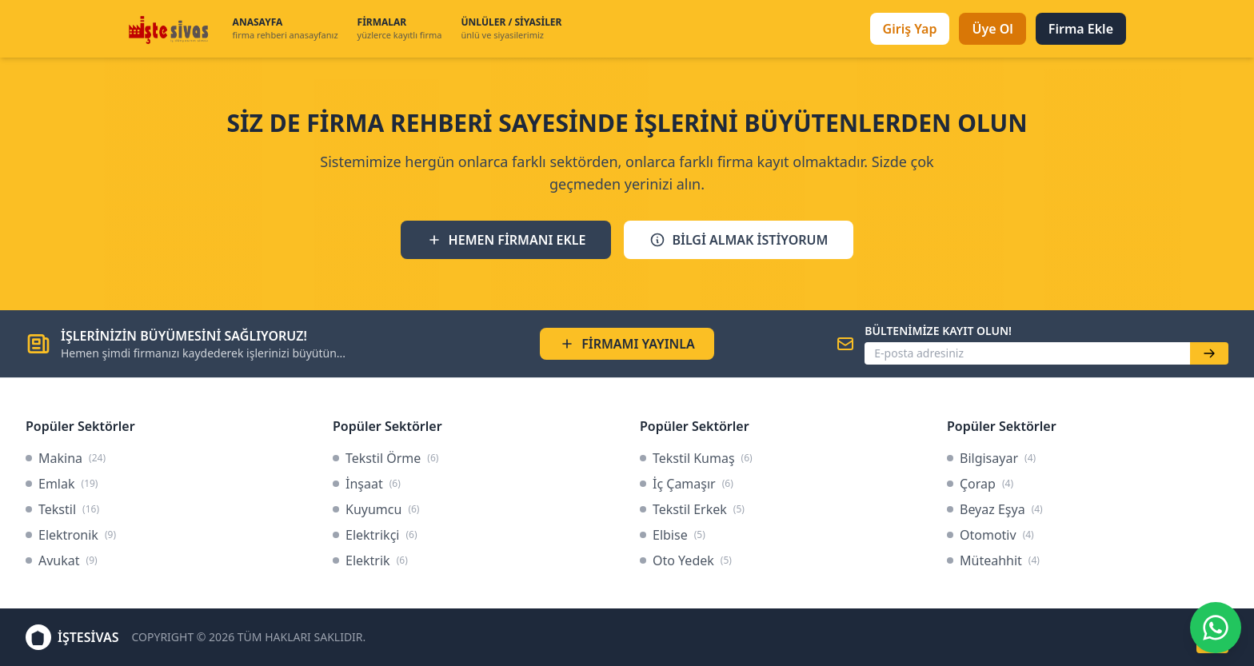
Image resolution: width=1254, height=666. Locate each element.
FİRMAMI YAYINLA (627, 344)
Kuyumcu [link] (376, 509)
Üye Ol (992, 29)
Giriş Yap (910, 29)
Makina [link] (66, 458)
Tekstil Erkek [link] (692, 509)
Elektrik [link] (370, 560)
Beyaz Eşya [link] (995, 509)
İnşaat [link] (367, 484)
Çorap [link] (980, 484)
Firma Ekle (1080, 29)
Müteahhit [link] (993, 560)
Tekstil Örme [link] (385, 458)
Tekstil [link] (62, 509)
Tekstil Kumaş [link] (696, 458)
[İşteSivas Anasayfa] (171, 29)
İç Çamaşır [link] (686, 484)
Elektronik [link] (71, 535)
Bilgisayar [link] (991, 458)
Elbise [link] (672, 535)
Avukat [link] (62, 560)
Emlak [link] (62, 484)
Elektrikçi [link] (375, 535)
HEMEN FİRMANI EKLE (506, 240)
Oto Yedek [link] (686, 560)
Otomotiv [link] (990, 535)
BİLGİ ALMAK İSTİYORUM (738, 240)
